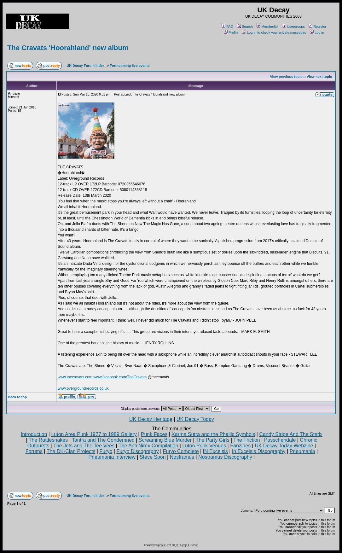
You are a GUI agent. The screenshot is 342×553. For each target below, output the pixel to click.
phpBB (162, 545)
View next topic (319, 77)
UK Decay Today (195, 419)
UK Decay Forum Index (85, 65)
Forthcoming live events (130, 65)
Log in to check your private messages (274, 32)
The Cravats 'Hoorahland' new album (68, 48)
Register (317, 26)
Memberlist (267, 26)
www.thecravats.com (75, 377)
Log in (317, 32)
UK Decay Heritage (150, 419)
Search (245, 26)
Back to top (17, 397)
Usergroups (293, 26)
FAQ (227, 26)
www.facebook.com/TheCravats (120, 377)
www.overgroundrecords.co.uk (83, 388)
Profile (231, 32)
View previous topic (286, 77)
